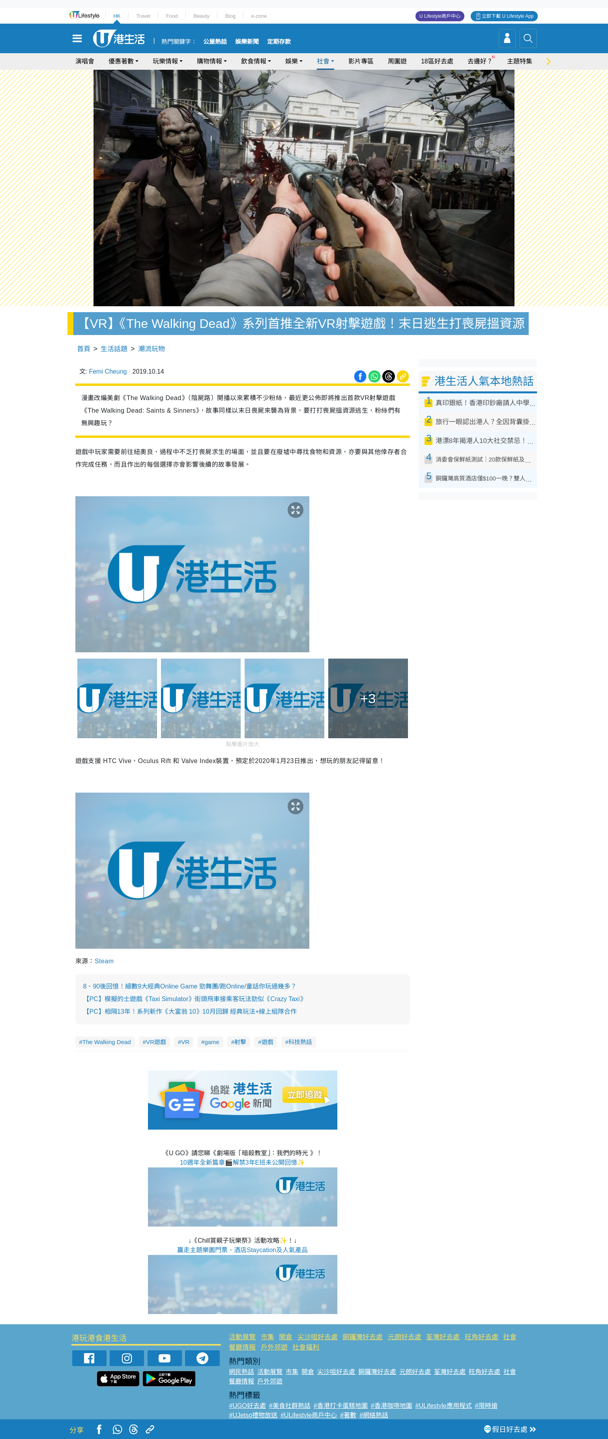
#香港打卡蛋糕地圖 (341, 1405)
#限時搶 (486, 1405)
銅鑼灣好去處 (362, 1337)
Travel (143, 16)
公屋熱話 (215, 42)
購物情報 (209, 61)
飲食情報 (253, 61)
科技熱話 (300, 1042)
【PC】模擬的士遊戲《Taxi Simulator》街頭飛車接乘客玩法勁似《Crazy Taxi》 (194, 999)
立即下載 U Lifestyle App (507, 16)
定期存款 (279, 42)
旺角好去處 (481, 1337)
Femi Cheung (108, 371)
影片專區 (361, 61)
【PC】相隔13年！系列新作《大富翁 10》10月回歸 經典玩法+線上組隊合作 (190, 1011)
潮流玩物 (151, 349)
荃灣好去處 (443, 1337)
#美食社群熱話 (290, 1405)
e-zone (259, 16)
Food (172, 16)
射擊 (240, 1042)
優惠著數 (121, 61)
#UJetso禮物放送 (253, 1415)
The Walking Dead (106, 1042)
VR (185, 1042)
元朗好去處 (404, 1337)
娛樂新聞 (247, 42)
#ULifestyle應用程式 (443, 1405)
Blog (230, 16)
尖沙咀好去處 (317, 1337)
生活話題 (114, 349)
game (211, 1042)
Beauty (201, 16)
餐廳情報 (242, 1347)
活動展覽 (242, 1337)
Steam (104, 961)
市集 (267, 1337)
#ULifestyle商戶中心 (309, 1415)
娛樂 (291, 61)
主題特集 (519, 61)
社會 (323, 61)
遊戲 (267, 1042)
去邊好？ (480, 61)
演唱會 (84, 61)
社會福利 (305, 1347)
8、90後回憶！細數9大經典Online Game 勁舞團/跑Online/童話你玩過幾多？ (190, 986)
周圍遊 (397, 61)
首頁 (83, 349)
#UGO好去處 (247, 1405)
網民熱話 (241, 1371)
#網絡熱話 (373, 1415)
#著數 (348, 1415)
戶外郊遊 (274, 1347)
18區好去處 (437, 61)
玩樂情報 (165, 61)
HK (116, 16)
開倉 (285, 1337)
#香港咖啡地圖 (391, 1405)
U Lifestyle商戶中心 (439, 16)
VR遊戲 (156, 1042)
